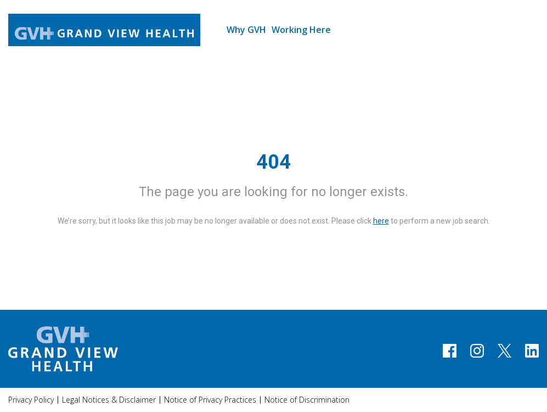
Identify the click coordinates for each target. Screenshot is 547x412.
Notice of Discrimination (306, 399)
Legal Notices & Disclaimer (109, 399)
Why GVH (246, 30)
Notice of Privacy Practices (210, 399)
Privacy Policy (31, 399)
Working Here (301, 30)
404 (273, 162)
